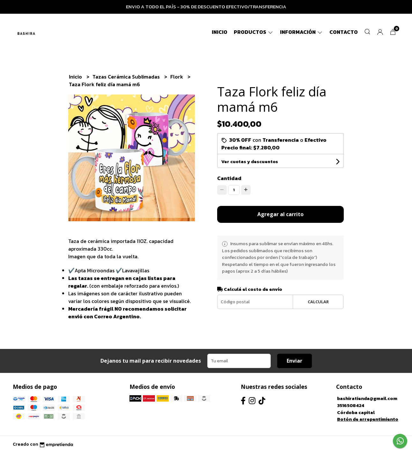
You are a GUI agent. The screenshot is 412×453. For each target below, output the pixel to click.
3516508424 (350, 405)
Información (301, 32)
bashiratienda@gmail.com (367, 398)
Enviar (294, 360)
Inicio (219, 32)
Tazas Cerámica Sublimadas (126, 76)
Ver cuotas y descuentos (249, 161)
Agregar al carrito (280, 214)
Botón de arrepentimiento (367, 419)
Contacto (343, 32)
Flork (177, 76)
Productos (254, 32)
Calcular (318, 302)
